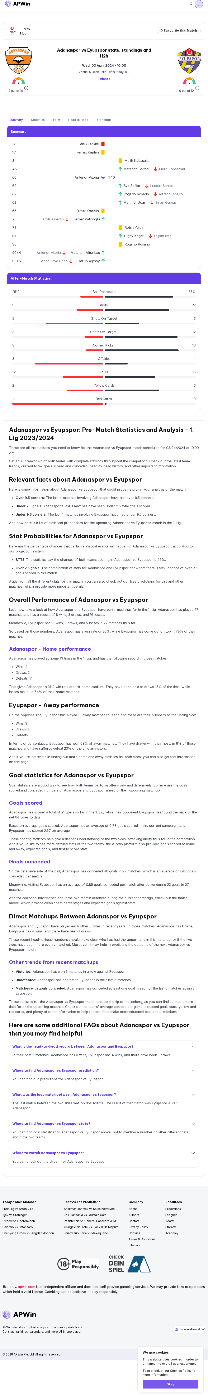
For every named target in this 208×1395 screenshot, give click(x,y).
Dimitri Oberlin (87, 211)
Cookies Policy (181, 1370)
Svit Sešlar (131, 186)
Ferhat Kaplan (87, 152)
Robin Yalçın (134, 227)
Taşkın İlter (162, 236)
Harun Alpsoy (88, 261)
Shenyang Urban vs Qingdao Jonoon (28, 1233)
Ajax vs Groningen (15, 1215)
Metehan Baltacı (136, 169)
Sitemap (134, 1245)
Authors (134, 1215)
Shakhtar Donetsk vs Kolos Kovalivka (89, 1209)
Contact (134, 1221)
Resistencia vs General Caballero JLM (90, 1221)
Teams (170, 1221)
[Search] (191, 4)
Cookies (134, 1233)
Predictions (173, 1209)
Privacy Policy (138, 1227)
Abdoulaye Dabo (54, 261)
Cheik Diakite (89, 144)
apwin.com (26, 1287)
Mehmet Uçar (134, 202)
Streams (170, 1227)
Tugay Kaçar (133, 236)
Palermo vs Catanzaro (18, 1227)
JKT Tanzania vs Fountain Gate (85, 1215)
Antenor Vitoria (87, 177)
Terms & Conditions (142, 1239)
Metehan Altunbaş (85, 253)
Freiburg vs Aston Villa (18, 1209)
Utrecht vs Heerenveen (19, 1221)
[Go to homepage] (17, 4)
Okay (170, 1384)
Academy (171, 1233)
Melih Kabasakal (137, 161)
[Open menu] (199, 4)
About (133, 1209)
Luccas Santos (162, 186)
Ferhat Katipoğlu (87, 219)
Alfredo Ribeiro (171, 194)
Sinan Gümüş (165, 202)
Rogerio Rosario (136, 194)
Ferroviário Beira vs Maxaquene (86, 1233)
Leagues (171, 1215)
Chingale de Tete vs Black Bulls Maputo (91, 1227)
